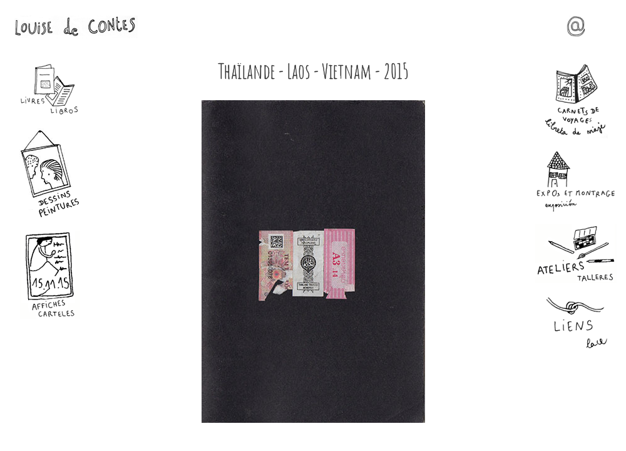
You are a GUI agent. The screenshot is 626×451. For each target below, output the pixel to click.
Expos (576, 181)
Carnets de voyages (576, 100)
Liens (576, 323)
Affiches (50, 275)
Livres (50, 89)
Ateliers (576, 253)
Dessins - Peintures (50, 173)
